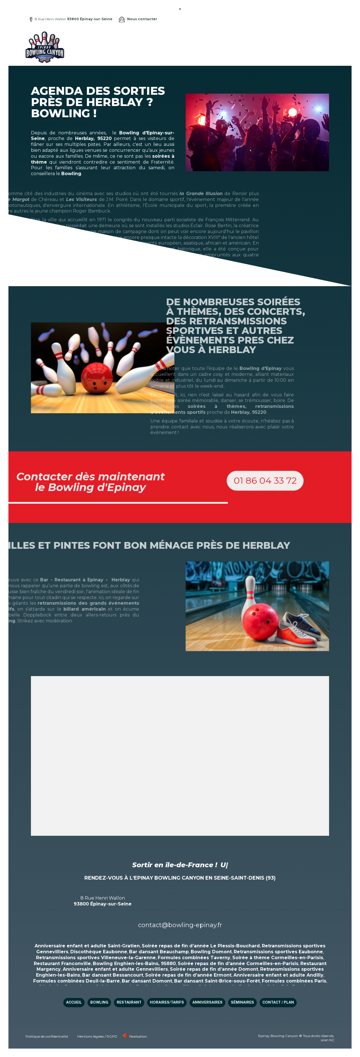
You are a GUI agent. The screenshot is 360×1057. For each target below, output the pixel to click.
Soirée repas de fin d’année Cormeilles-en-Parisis (238, 963)
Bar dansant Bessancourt (112, 975)
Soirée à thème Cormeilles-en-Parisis (277, 957)
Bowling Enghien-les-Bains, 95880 (134, 963)
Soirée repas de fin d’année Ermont (188, 975)
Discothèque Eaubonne (98, 951)
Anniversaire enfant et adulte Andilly (278, 975)
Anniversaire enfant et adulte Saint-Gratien (87, 945)
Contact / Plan (156, 54)
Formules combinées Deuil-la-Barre (76, 981)
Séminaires (299, 39)
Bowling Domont (211, 951)
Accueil (147, 39)
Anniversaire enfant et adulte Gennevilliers (115, 969)
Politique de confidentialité (47, 1036)
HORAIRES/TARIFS (230, 39)
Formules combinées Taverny (194, 957)
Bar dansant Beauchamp (159, 951)
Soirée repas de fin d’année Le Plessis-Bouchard (201, 945)
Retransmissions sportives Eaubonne (278, 951)
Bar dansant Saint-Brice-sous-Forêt (217, 981)
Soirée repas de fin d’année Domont (214, 969)
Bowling (169, 39)
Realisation (138, 1036)
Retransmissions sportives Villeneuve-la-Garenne (96, 957)
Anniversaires (267, 39)
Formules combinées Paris (294, 981)
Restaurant (196, 39)
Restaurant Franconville (62, 963)
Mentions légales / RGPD (97, 1036)
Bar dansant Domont (147, 981)
